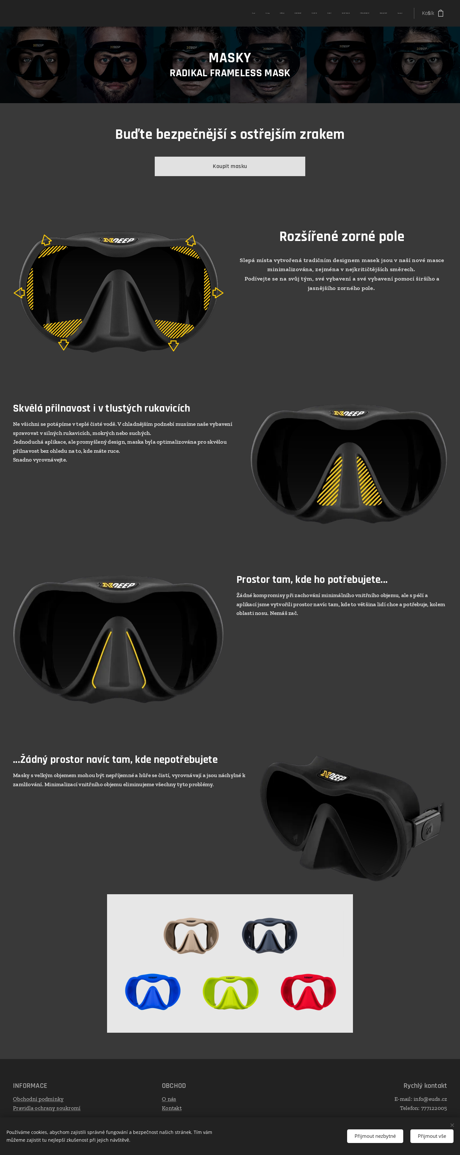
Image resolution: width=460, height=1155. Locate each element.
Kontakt (172, 1107)
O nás (169, 1099)
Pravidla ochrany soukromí (46, 1107)
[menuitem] (304, 13)
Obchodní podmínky (38, 1099)
